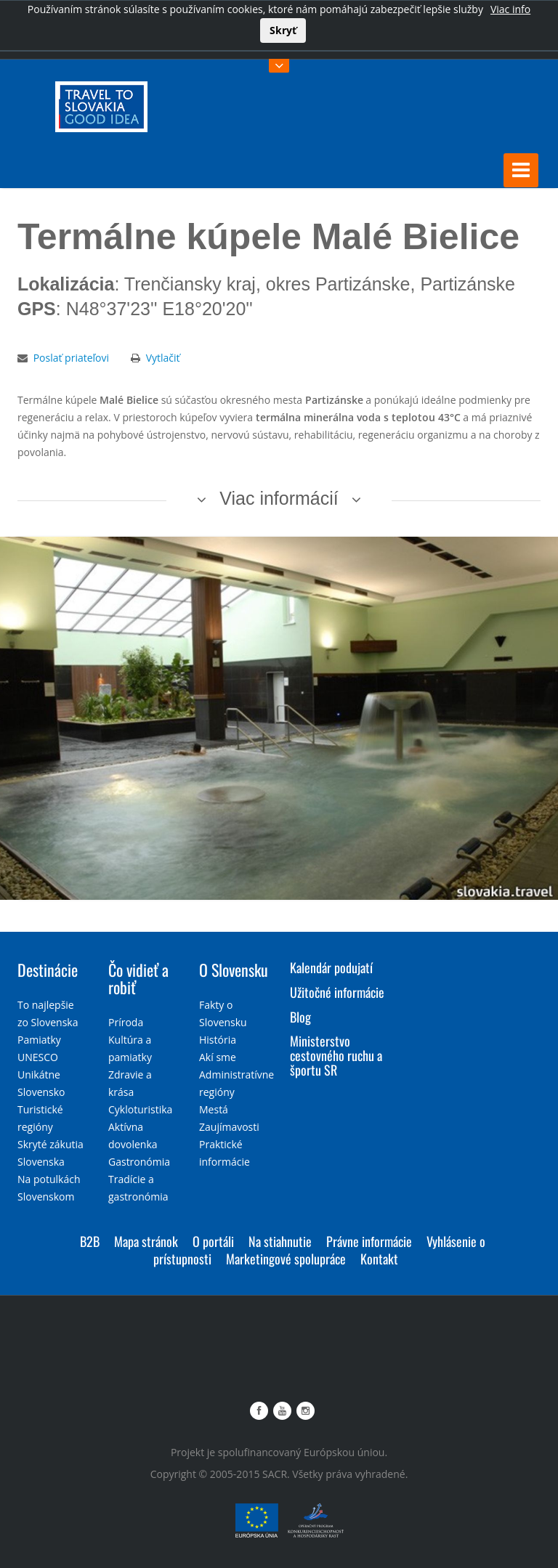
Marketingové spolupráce (286, 1257)
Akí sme (217, 1056)
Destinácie (47, 968)
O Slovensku (233, 968)
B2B (90, 1240)
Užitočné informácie (337, 991)
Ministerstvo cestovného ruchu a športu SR (336, 1054)
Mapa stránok (146, 1240)
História (217, 1039)
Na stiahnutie (280, 1240)
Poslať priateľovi (71, 357)
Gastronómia (139, 1161)
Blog (300, 1016)
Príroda (125, 1021)
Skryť (283, 30)
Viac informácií (279, 497)
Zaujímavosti (229, 1126)
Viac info (510, 9)
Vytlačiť (163, 357)
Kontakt (379, 1257)
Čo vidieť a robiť (138, 977)
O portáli (213, 1240)
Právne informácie (369, 1240)
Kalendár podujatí (331, 966)
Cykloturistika (140, 1109)
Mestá (213, 1109)
